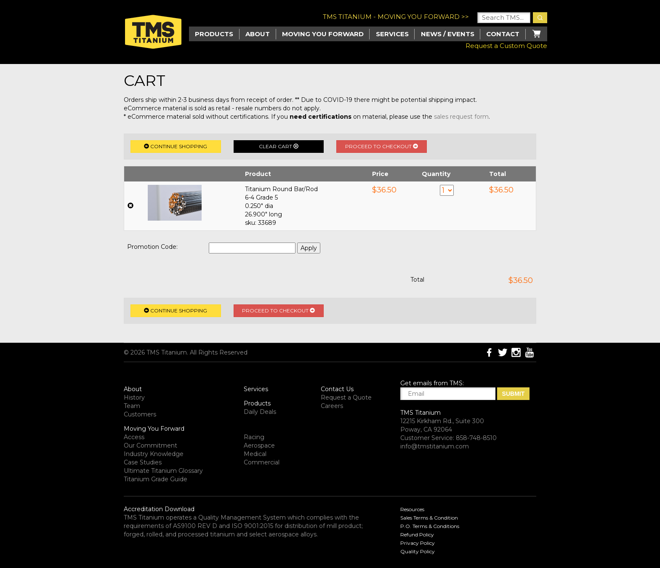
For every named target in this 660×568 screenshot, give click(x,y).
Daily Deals (260, 412)
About (257, 34)
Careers (332, 406)
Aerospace (259, 445)
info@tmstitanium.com (434, 446)
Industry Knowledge (154, 454)
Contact (502, 34)
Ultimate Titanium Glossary (163, 471)
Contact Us (337, 389)
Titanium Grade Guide (155, 479)
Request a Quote (346, 397)
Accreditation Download (159, 509)
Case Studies (143, 462)
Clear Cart (278, 146)
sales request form (461, 116)
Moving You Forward (154, 428)
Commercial (261, 462)
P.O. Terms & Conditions (429, 526)
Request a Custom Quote (506, 46)
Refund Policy (417, 534)
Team (132, 406)
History (134, 397)
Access (134, 437)
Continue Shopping (175, 146)
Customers (140, 414)
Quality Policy (417, 551)
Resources (412, 509)
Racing (254, 437)
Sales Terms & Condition (429, 518)
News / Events (447, 34)
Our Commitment (150, 445)
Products (257, 403)
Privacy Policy (417, 543)
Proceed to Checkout (381, 146)
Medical (255, 454)
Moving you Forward (323, 34)
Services (392, 34)
